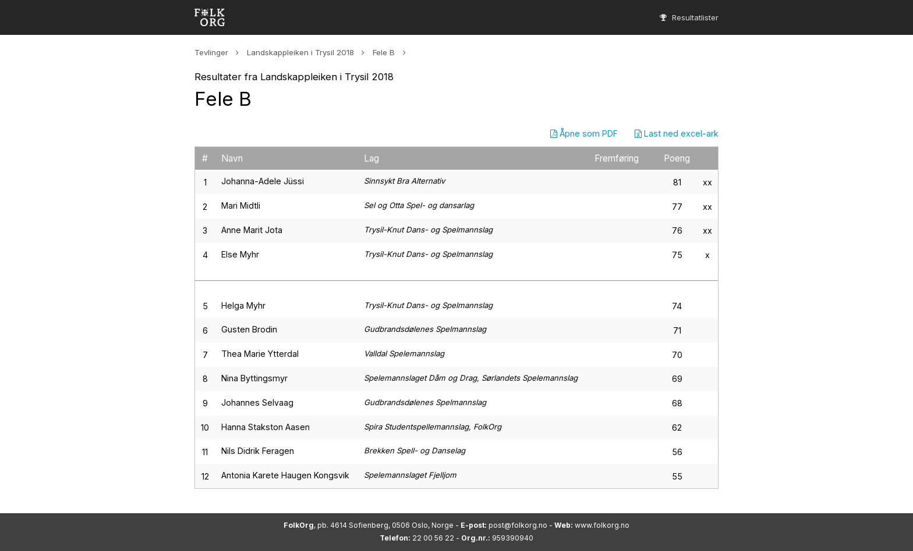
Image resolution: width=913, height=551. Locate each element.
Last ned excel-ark (677, 133)
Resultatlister (689, 17)
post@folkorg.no (518, 525)
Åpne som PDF (584, 133)
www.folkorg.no (602, 525)
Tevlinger (211, 52)
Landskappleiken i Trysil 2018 (300, 52)
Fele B (384, 52)
